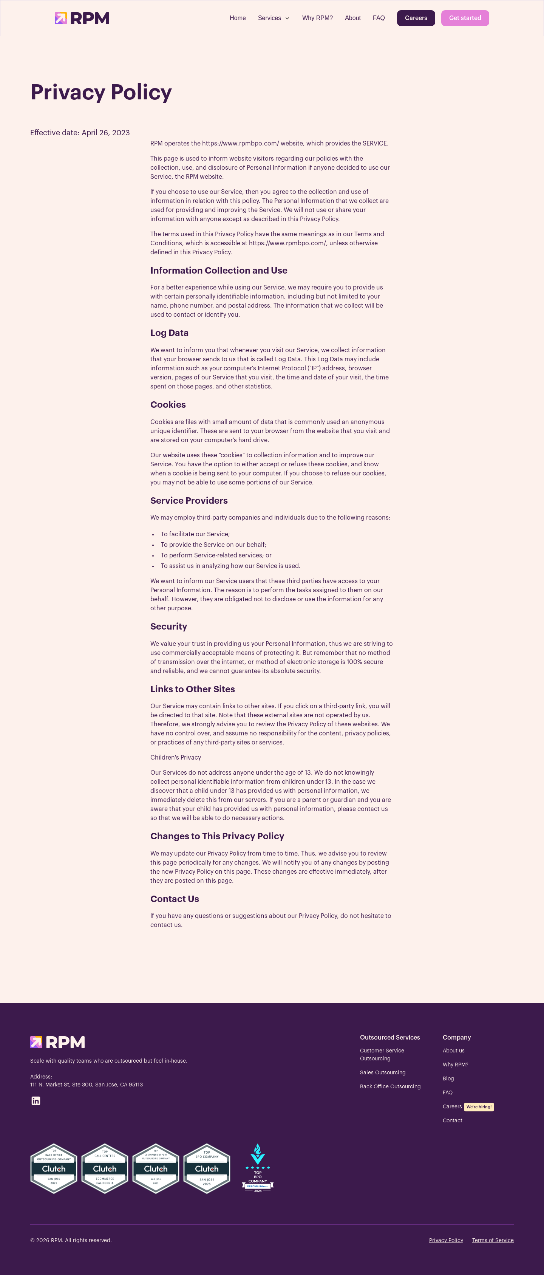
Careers (416, 18)
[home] (82, 18)
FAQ (379, 18)
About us (454, 1051)
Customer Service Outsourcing (382, 1054)
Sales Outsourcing (383, 1072)
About (353, 18)
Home (238, 18)
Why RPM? (317, 18)
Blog (448, 1079)
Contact (452, 1120)
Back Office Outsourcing (390, 1086)
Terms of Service (493, 1240)
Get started (465, 18)
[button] (274, 18)
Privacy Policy (446, 1240)
